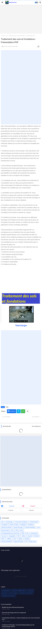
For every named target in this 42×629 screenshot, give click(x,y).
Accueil (3, 35)
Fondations (31, 524)
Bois (2, 521)
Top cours (3, 536)
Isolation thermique (30, 527)
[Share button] (28, 411)
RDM (23, 533)
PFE (17, 530)
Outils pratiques (6, 590)
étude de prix (32, 541)
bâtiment (36, 536)
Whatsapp (23, 411)
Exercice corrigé (14, 524)
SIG (27, 533)
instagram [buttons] (32, 506)
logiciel (20, 538)
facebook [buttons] (11, 506)
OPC (12, 530)
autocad (30, 536)
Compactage (9, 521)
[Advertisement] (21, 19)
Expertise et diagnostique (18, 590)
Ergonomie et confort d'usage (9, 593)
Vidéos (23, 536)
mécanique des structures (8, 595)
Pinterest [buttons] (31, 510)
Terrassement (33, 533)
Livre (38, 527)
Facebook (12, 411)
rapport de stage (18, 541)
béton (3, 538)
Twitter (19, 411)
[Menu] (2, 2)
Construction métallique (21, 521)
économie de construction (26, 593)
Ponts (21, 530)
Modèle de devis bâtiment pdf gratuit (13, 607)
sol (7, 35)
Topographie (12, 536)
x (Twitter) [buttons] (10, 510)
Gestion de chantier (6, 527)
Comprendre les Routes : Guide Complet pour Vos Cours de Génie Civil (21, 618)
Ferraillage (23, 524)
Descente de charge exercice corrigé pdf (14, 612)
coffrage (9, 538)
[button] (36, 2)
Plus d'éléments (36, 426)
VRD (19, 536)
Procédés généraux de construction (10, 533)
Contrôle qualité (34, 521)
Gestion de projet (18, 527)
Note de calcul (5, 530)
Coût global (4, 524)
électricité (30, 590)
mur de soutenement (6, 541)
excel (14, 538)
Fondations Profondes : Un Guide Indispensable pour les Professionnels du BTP (18, 625)
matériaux (27, 538)
